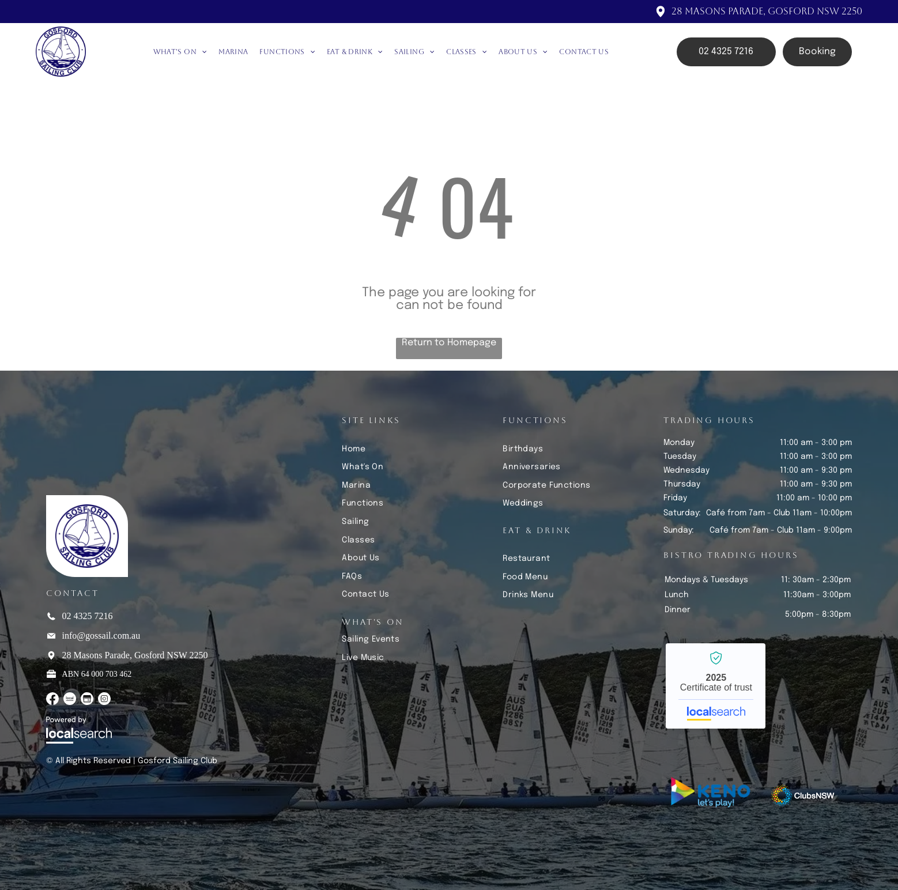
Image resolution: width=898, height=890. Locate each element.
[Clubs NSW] (802, 795)
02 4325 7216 (87, 616)
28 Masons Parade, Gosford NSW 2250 (766, 11)
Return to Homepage (449, 343)
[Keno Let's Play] (712, 795)
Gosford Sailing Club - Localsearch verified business (715, 686)
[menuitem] (180, 52)
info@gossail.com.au (101, 635)
